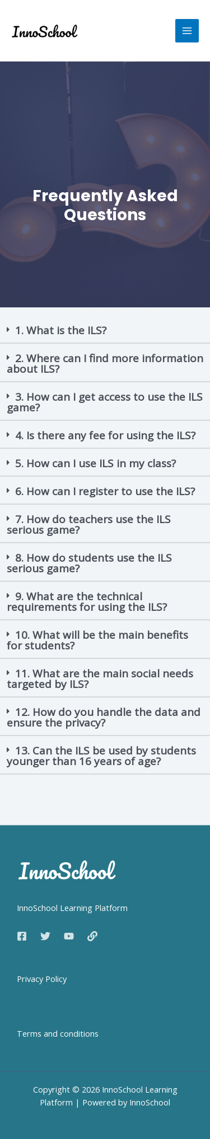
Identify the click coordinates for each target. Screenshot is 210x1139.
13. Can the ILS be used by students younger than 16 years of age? (101, 755)
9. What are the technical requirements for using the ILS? (87, 601)
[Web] (92, 936)
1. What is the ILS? (60, 330)
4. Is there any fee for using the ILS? (105, 435)
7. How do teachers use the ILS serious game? (89, 524)
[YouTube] (69, 936)
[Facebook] (22, 936)
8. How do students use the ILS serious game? (89, 563)
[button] (105, 331)
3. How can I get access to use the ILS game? (105, 402)
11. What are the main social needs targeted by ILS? (100, 678)
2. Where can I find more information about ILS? (105, 363)
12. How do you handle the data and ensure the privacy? (103, 717)
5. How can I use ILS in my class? (95, 463)
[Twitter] (45, 936)
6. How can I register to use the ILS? (105, 491)
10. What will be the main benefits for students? (97, 640)
